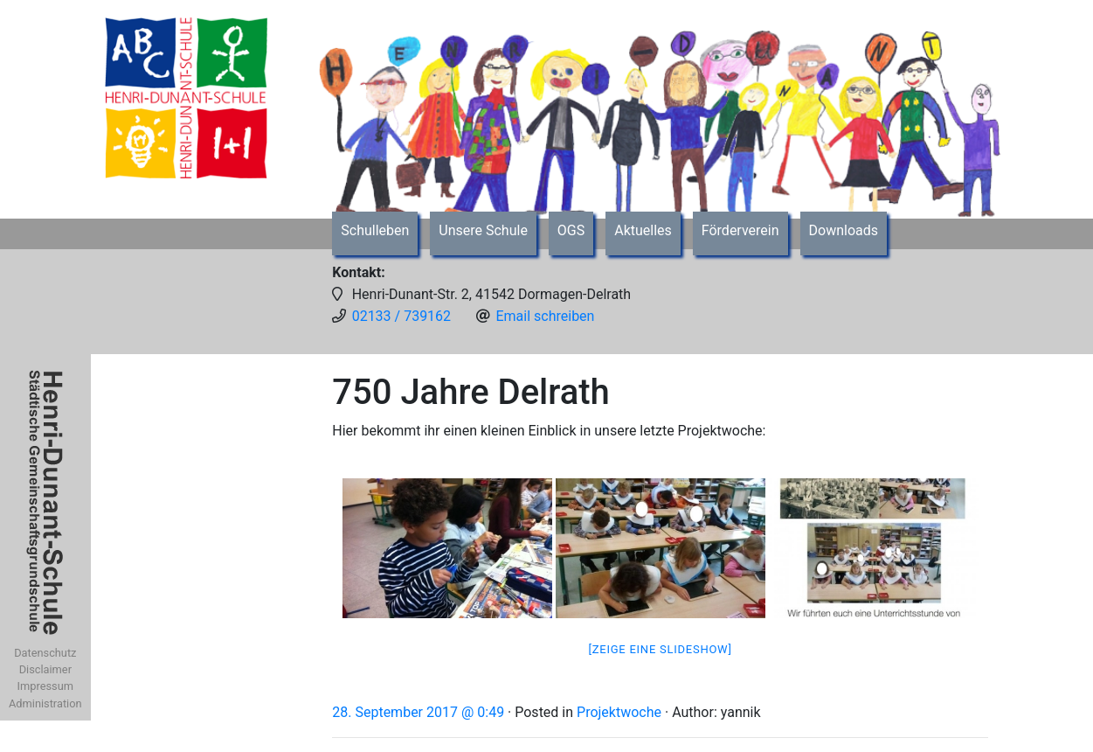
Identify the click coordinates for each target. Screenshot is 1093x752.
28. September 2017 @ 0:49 (418, 712)
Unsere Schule (483, 230)
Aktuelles (643, 230)
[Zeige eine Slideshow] (660, 649)
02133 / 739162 (401, 316)
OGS (571, 230)
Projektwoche (619, 712)
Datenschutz (45, 652)
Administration (45, 703)
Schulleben (375, 230)
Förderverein (740, 230)
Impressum (45, 686)
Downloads (843, 230)
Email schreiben (544, 316)
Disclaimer (45, 669)
